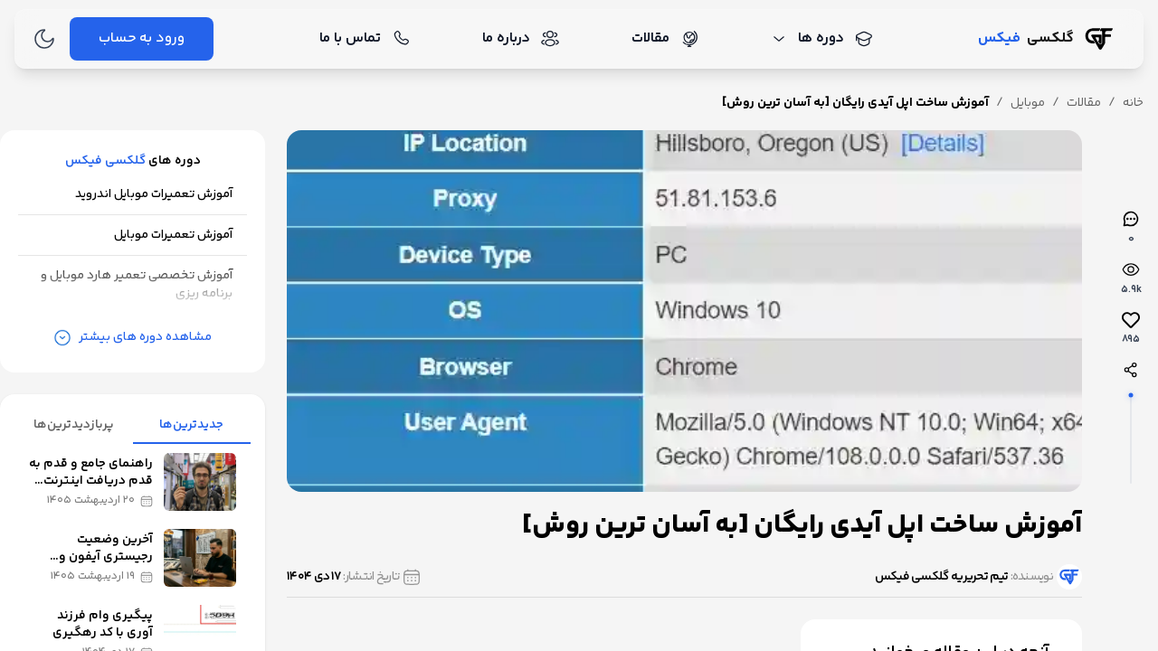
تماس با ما (364, 38)
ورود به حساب (142, 38)
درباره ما (520, 38)
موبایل (1028, 103)
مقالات (664, 38)
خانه (1133, 103)
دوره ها (822, 38)
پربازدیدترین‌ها (73, 425)
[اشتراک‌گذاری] (1131, 370)
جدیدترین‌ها (191, 425)
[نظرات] (1131, 228)
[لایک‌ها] (1131, 329)
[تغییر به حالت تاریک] (44, 39)
